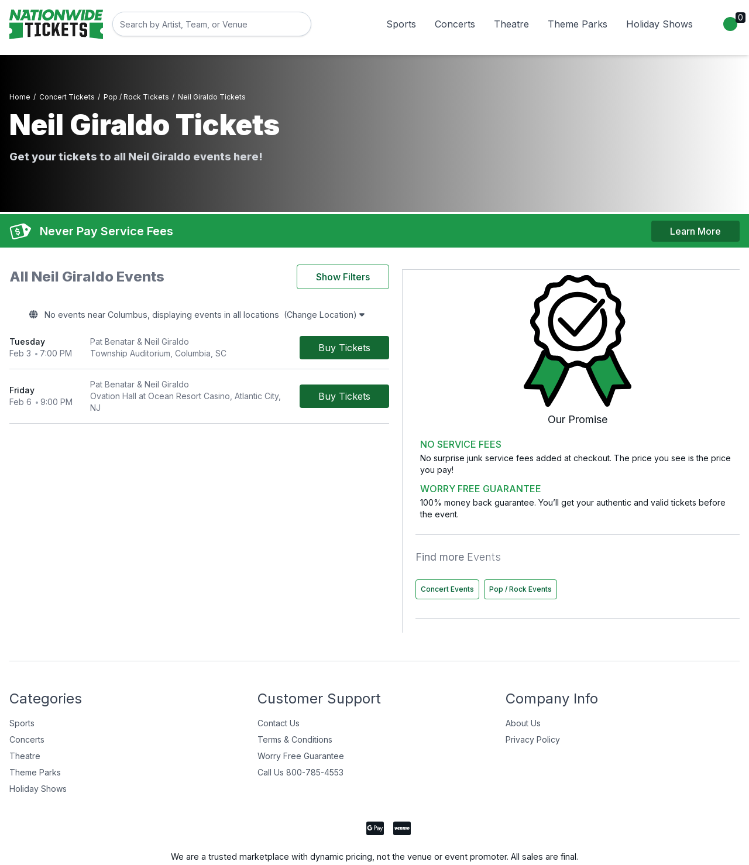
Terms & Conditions (294, 698)
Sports (401, 24)
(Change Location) (424, 309)
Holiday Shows (659, 24)
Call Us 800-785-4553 (300, 731)
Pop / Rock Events (631, 548)
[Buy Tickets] (512, 342)
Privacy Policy (533, 698)
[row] (283, 342)
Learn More (695, 223)
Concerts (455, 24)
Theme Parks (577, 24)
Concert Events (627, 523)
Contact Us (278, 682)
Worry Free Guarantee (300, 715)
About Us (523, 682)
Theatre (511, 24)
